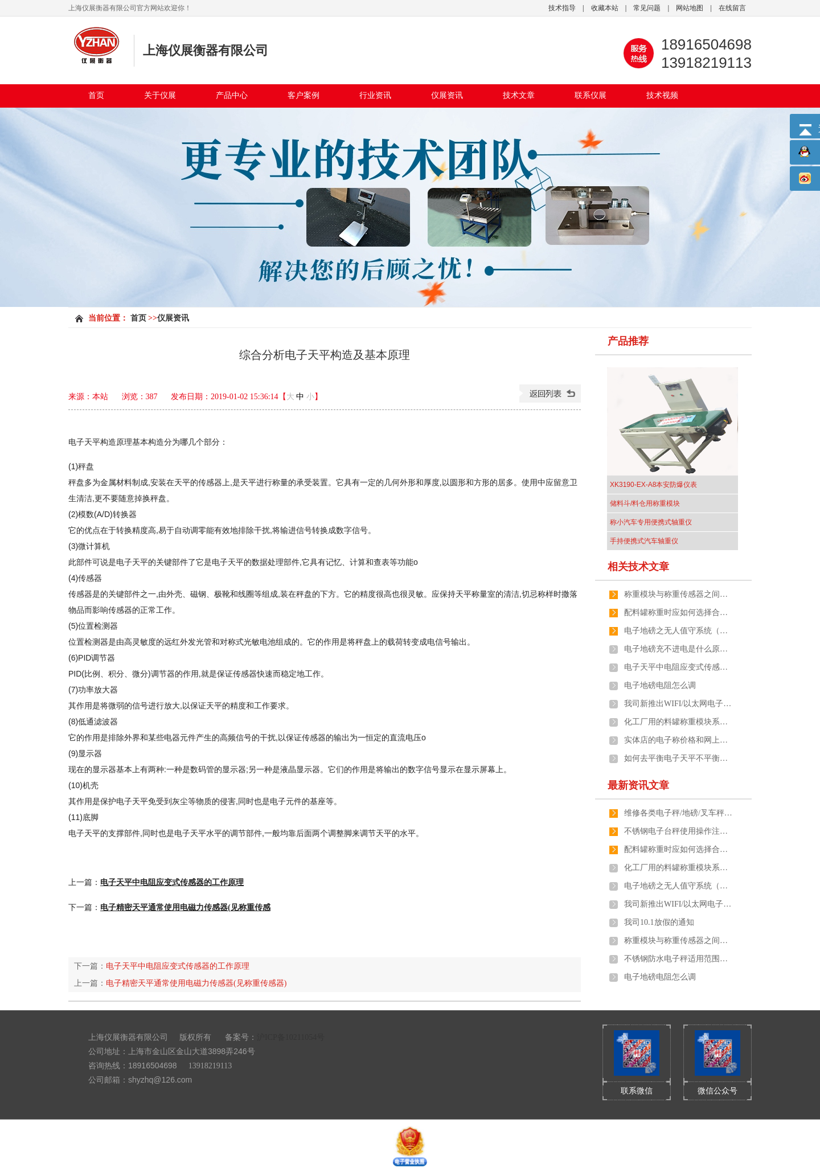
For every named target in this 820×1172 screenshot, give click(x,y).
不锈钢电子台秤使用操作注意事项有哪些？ (678, 831)
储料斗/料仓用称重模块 (645, 503)
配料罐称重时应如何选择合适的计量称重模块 (678, 612)
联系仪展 (590, 95)
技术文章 (519, 95)
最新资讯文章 (638, 785)
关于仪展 (160, 95)
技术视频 (662, 95)
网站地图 (689, 8)
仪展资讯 (447, 95)
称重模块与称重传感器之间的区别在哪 (678, 594)
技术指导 (562, 8)
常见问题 (647, 8)
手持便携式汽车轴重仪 (644, 541)
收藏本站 (604, 8)
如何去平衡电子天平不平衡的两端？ (678, 758)
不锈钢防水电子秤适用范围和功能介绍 (678, 958)
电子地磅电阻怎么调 (660, 685)
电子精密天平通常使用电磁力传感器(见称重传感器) (196, 983)
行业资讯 (375, 95)
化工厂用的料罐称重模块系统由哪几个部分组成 (678, 722)
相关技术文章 (638, 566)
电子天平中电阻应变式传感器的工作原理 (177, 966)
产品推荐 (628, 341)
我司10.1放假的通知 (659, 922)
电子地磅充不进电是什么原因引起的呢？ (678, 649)
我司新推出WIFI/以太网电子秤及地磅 (678, 703)
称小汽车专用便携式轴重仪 (651, 522)
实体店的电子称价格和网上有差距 (678, 740)
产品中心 (232, 95)
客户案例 (303, 95)
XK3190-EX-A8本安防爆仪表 (653, 485)
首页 (96, 95)
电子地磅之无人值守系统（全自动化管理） (678, 630)
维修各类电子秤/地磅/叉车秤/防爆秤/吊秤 (678, 813)
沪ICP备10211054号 (291, 1037)
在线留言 (732, 8)
